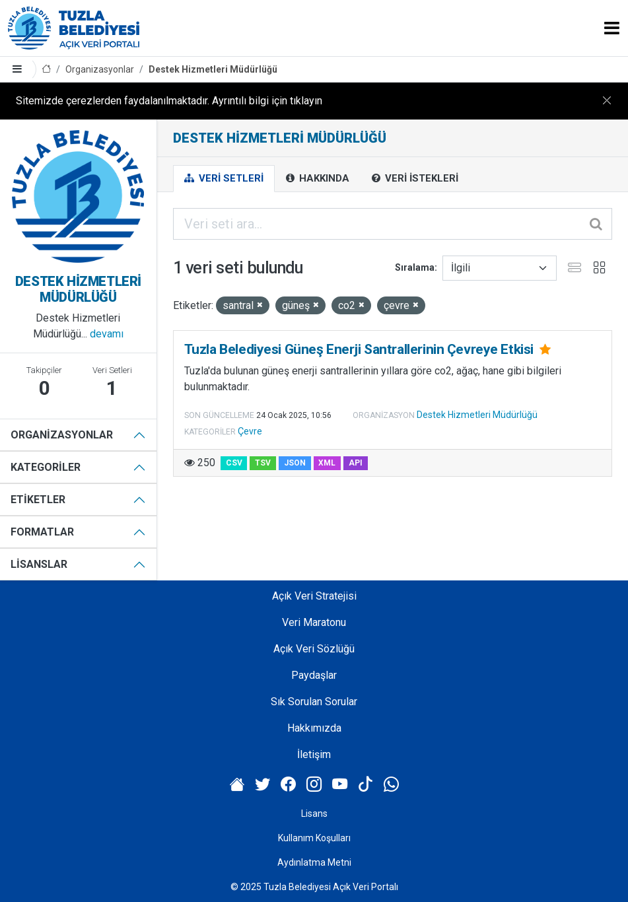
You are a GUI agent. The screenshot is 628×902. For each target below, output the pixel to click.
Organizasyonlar (99, 69)
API (356, 463)
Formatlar (42, 532)
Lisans (314, 813)
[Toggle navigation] (612, 28)
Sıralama (415, 267)
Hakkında (317, 178)
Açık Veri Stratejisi (314, 596)
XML (326, 463)
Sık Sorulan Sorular (314, 701)
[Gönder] (597, 224)
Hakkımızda (314, 728)
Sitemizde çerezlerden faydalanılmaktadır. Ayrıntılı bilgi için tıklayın (169, 100)
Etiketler (38, 499)
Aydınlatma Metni (314, 862)
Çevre (250, 431)
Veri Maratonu (314, 622)
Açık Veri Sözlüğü (314, 648)
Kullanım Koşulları (314, 838)
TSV (263, 463)
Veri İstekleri (415, 178)
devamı (106, 334)
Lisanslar (39, 564)
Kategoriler (46, 467)
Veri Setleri (223, 178)
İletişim (314, 754)
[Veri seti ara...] (392, 224)
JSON (295, 463)
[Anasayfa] (46, 70)
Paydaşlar (314, 675)
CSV (234, 463)
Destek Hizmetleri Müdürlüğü (213, 69)
